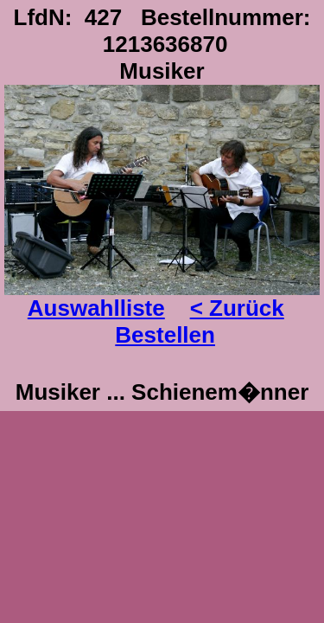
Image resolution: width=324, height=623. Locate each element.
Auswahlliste (96, 308)
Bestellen (165, 335)
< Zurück (237, 308)
